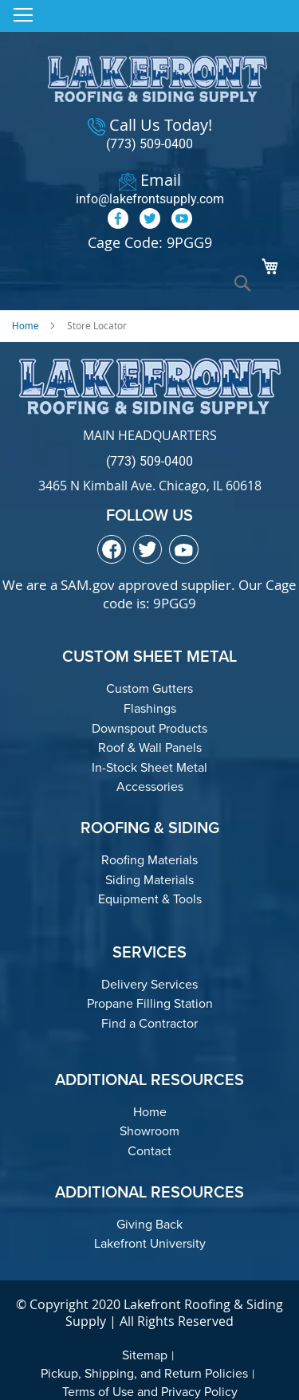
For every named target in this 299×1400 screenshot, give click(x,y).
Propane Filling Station (150, 1003)
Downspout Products (149, 728)
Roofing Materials (149, 860)
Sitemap (144, 1355)
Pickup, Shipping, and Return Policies (144, 1373)
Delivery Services (149, 984)
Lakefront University (150, 1243)
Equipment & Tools (150, 899)
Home (25, 326)
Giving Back (149, 1224)
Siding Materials (149, 880)
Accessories (149, 786)
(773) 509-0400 (149, 143)
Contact (149, 1151)
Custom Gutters (149, 688)
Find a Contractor (149, 1023)
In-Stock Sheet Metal (149, 767)
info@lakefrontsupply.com (150, 198)
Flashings (150, 708)
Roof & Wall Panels (150, 747)
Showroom (149, 1131)
